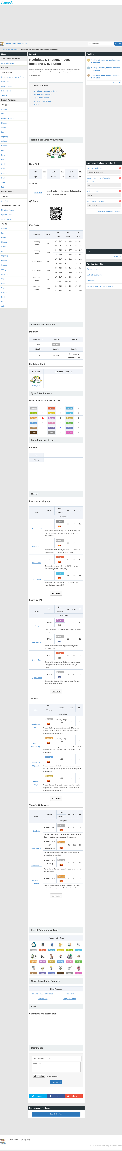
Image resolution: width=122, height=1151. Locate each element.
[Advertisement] (61, 23)
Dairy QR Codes (69, 999)
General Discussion (9, 63)
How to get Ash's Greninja (42, 994)
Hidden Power (36, 642)
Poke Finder (6, 91)
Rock (3, 164)
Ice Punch (37, 579)
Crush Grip (36, 546)
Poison (4, 141)
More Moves (56, 593)
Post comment (56, 1083)
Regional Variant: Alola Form (12, 77)
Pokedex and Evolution (43, 94)
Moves (36, 104)
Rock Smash (36, 848)
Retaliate (36, 831)
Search (118, 44)
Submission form (56, 1115)
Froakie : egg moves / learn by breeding (98, 179)
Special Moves (7, 215)
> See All (117, 82)
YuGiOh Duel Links (94, 275)
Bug (2, 159)
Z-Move (4, 95)
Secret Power (36, 866)
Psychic (4, 155)
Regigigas (36, 385)
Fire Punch (36, 563)
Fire (2, 114)
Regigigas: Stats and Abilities (45, 91)
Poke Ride (5, 82)
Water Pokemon (7, 118)
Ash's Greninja (92, 191)
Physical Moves (7, 210)
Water (3, 237)
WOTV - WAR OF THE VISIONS (100, 286)
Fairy (3, 187)
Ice (2, 132)
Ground (4, 146)
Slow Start (38, 193)
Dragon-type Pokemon (95, 201)
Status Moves (6, 219)
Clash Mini (91, 281)
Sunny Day (36, 660)
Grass (3, 127)
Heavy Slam (37, 528)
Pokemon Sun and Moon (16, 44)
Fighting (4, 137)
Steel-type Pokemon (94, 168)
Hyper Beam (37, 678)
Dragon (4, 173)
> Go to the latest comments (109, 211)
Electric (4, 123)
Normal (4, 109)
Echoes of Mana (93, 269)
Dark (3, 178)
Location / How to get (42, 101)
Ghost (3, 169)
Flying (3, 150)
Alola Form (69, 994)
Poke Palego (6, 86)
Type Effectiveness (41, 98)
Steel (3, 182)
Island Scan (42, 999)
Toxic (37, 626)
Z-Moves (4, 201)
